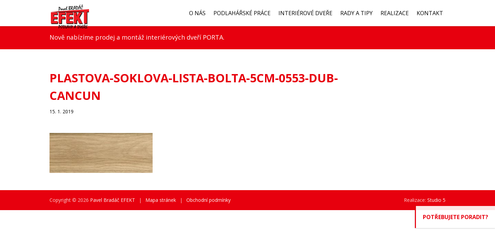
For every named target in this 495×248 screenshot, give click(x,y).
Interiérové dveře (305, 13)
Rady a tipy (356, 13)
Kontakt (430, 13)
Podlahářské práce (242, 13)
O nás (197, 13)
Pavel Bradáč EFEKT (112, 200)
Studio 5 (436, 200)
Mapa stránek (160, 200)
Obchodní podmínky (208, 200)
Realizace (395, 13)
